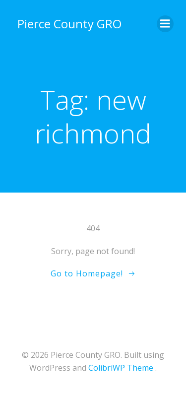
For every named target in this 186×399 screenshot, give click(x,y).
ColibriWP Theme (120, 367)
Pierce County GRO (69, 23)
